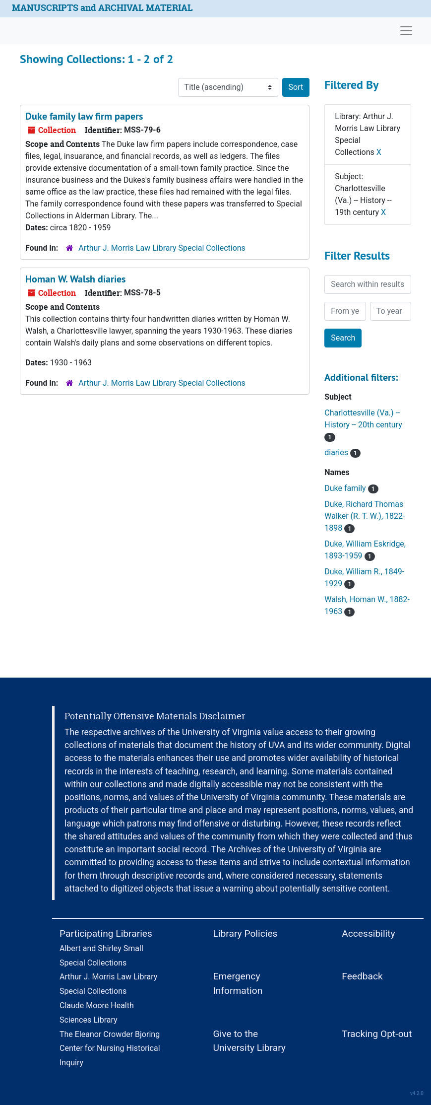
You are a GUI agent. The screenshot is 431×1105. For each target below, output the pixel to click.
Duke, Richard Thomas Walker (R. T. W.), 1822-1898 (364, 516)
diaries (342, 452)
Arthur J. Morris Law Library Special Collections (162, 248)
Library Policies (245, 933)
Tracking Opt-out (377, 1033)
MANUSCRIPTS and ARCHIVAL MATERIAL (102, 7)
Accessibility (368, 933)
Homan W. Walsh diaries (75, 279)
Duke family (351, 488)
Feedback (362, 976)
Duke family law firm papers (84, 116)
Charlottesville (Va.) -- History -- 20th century (363, 424)
